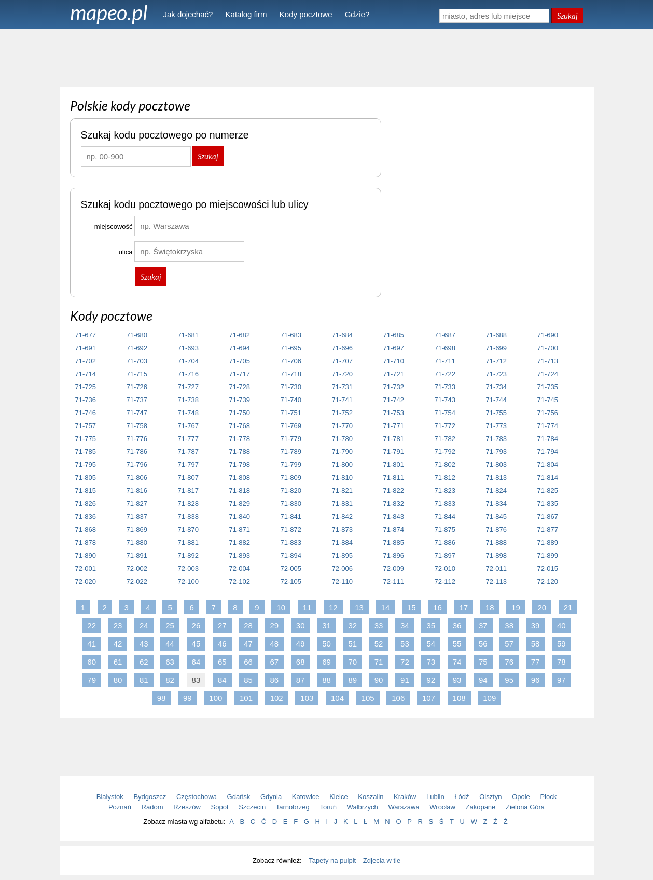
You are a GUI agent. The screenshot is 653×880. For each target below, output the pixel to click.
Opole (521, 797)
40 (561, 625)
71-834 (496, 503)
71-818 (239, 490)
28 (248, 625)
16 (437, 607)
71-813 (496, 478)
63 (169, 661)
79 (91, 680)
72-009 (393, 568)
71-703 (137, 361)
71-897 (445, 555)
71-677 (85, 335)
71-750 (239, 413)
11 (307, 607)
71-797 (188, 465)
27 (222, 625)
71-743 (445, 400)
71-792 (445, 452)
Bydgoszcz (149, 797)
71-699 (496, 348)
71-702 (85, 361)
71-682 (239, 335)
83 (196, 680)
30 (300, 625)
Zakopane (481, 807)
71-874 (393, 529)
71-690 (547, 335)
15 (411, 607)
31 (326, 625)
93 (457, 680)
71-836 (85, 516)
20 (541, 607)
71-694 (239, 348)
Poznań (119, 807)
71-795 (85, 465)
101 (246, 698)
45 (196, 643)
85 (248, 680)
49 (300, 643)
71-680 (137, 335)
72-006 (342, 568)
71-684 (342, 335)
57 (509, 643)
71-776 (137, 439)
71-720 (342, 374)
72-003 (188, 568)
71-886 (445, 542)
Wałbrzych (362, 807)
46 (222, 643)
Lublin (435, 797)
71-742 (393, 400)
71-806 (137, 478)
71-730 (291, 387)
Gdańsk (239, 797)
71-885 (393, 542)
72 (404, 661)
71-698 (445, 348)
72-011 (496, 568)
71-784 (547, 439)
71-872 (291, 529)
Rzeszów (187, 807)
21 (568, 607)
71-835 (547, 503)
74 (457, 661)
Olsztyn (490, 797)
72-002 (137, 568)
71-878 (85, 542)
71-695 (291, 348)
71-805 (85, 478)
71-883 (291, 542)
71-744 (496, 400)
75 (483, 661)
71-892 (188, 555)
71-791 (393, 452)
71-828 (188, 503)
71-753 (393, 413)
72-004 (239, 568)
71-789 (291, 452)
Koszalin (370, 797)
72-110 (342, 581)
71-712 (496, 361)
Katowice (305, 797)
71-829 (239, 503)
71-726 (137, 387)
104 (337, 698)
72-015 (547, 568)
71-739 (239, 400)
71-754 (445, 413)
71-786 (137, 452)
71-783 (496, 439)
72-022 (137, 581)
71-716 (188, 374)
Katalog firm (246, 14)
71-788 (239, 452)
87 (300, 680)
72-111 (393, 581)
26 (196, 625)
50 (326, 643)
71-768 (239, 426)
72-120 (547, 581)
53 (404, 643)
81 (144, 680)
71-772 (445, 426)
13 (359, 607)
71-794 (547, 452)
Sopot (220, 807)
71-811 (393, 478)
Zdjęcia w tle (381, 860)
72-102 (239, 581)
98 (161, 698)
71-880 (137, 542)
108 (459, 698)
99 (187, 698)
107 (428, 698)
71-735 (547, 387)
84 (222, 680)
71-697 (393, 348)
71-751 (291, 413)
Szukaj (567, 15)
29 (274, 625)
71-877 (547, 529)
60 (91, 661)
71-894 (291, 555)
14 (385, 607)
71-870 (188, 529)
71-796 (137, 465)
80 (118, 680)
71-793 (496, 452)
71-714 (85, 374)
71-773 (496, 426)
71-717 (239, 374)
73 (430, 661)
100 (215, 698)
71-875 (445, 529)
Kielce (338, 797)
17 (463, 607)
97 (561, 680)
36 (457, 625)
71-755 (496, 413)
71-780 (342, 439)
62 (144, 661)
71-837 (137, 516)
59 (561, 643)
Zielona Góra (525, 807)
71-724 (547, 374)
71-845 (496, 516)
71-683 (291, 335)
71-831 (342, 503)
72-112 (445, 581)
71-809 (291, 478)
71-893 (239, 555)
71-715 (137, 374)
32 (352, 625)
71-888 (496, 542)
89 (352, 680)
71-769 (291, 426)
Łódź (461, 797)
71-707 (342, 361)
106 (398, 698)
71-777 (188, 439)
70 (352, 661)
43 (144, 643)
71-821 (342, 490)
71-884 (342, 542)
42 (118, 643)
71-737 (137, 400)
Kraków (405, 797)
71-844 (445, 516)
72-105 (291, 581)
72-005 (291, 568)
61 (118, 661)
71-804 (547, 465)
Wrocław (442, 807)
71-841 (291, 516)
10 (280, 607)
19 (515, 607)
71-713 (547, 361)
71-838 (188, 516)
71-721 (393, 374)
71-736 (85, 400)
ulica (126, 252)
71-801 (393, 465)
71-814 (547, 478)
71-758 (137, 426)
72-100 (188, 581)
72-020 (85, 581)
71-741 (342, 400)
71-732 (393, 387)
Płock (548, 797)
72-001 (85, 568)
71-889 (547, 542)
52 (378, 643)
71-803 (496, 465)
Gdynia (271, 797)
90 (378, 680)
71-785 (85, 452)
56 (483, 643)
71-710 (393, 361)
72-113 (496, 581)
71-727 (188, 387)
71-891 (137, 555)
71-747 (137, 413)
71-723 (496, 374)
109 (489, 698)
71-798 (239, 465)
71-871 (239, 529)
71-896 (393, 555)
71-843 (393, 516)
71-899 (547, 555)
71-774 (547, 426)
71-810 (342, 478)
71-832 (393, 503)
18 (489, 607)
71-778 (239, 439)
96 (535, 680)
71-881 (188, 542)
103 (306, 698)
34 (404, 625)
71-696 (342, 348)
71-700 (547, 348)
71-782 (445, 439)
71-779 (291, 439)
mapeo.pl (109, 12)
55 (457, 643)
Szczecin (252, 807)
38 (509, 625)
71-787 (188, 452)
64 (196, 661)
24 (144, 625)
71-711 (445, 361)
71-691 (85, 348)
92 (430, 680)
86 (274, 680)
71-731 (342, 387)
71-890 (85, 555)
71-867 (547, 516)
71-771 (393, 426)
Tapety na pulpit (332, 860)
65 (222, 661)
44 (169, 643)
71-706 (291, 361)
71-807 (188, 478)
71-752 (342, 413)
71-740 (291, 400)
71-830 (291, 503)
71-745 (547, 400)
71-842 (342, 516)
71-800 (342, 465)
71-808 (239, 478)
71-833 (445, 503)
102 (276, 698)
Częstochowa (196, 797)
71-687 (445, 335)
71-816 (137, 490)
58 (535, 643)
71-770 (342, 426)
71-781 (393, 439)
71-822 (393, 490)
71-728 (239, 387)
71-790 (342, 452)
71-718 (291, 374)
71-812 (445, 478)
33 (378, 625)
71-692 (137, 348)
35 (430, 625)
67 (274, 661)
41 (91, 643)
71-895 (342, 555)
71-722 (445, 374)
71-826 (85, 503)
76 (509, 661)
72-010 (445, 568)
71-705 (239, 361)
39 (535, 625)
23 (118, 625)
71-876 (496, 529)
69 (326, 661)
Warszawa (403, 807)
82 (169, 680)
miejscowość (113, 226)
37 (483, 625)
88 (326, 680)
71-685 (393, 335)
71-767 (188, 426)
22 (91, 625)
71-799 (291, 465)
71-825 (547, 490)
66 (248, 661)
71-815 (85, 490)
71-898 (496, 555)
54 (430, 643)
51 (352, 643)
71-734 (496, 387)
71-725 (85, 387)
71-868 (85, 529)
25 (169, 625)
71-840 (239, 516)
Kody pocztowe (306, 14)
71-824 (496, 490)
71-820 (291, 490)
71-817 (188, 490)
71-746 (85, 413)
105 (368, 698)
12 (333, 607)
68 (300, 661)
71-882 (239, 542)
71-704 (188, 361)
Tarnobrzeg (293, 807)
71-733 (445, 387)
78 (561, 661)
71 (378, 661)
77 (535, 661)
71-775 (85, 439)
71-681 (188, 335)
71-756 (547, 413)
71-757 (85, 426)
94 (483, 680)
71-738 (188, 400)
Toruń (328, 807)
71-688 (496, 335)
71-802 (445, 465)
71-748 (188, 413)
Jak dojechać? (188, 14)
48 (274, 643)
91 (404, 680)
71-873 (342, 529)
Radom (152, 807)
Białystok (109, 797)
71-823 (445, 490)
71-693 (188, 348)
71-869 (137, 529)
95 (509, 680)
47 (248, 643)
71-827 (137, 503)
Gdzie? (357, 14)
